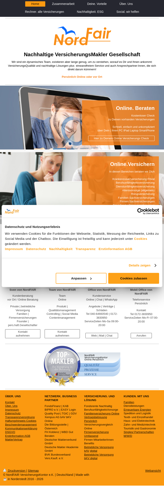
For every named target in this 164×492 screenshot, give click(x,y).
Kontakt (10, 402)
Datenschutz (36, 249)
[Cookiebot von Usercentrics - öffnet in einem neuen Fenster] (140, 211)
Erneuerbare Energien (137, 409)
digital (93, 450)
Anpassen (81, 278)
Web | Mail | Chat (101, 335)
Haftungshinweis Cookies (20, 420)
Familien (129, 402)
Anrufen (141, 335)
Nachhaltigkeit (61, 249)
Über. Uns (11, 405)
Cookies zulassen (133, 278)
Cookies (140, 238)
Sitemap (33, 470)
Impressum (14, 249)
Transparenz (86, 249)
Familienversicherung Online (101, 413)
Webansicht (153, 470)
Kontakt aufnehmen (23, 333)
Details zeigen (139, 265)
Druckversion (14, 470)
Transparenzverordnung (20, 417)
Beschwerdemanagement (21, 424)
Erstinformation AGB (115, 249)
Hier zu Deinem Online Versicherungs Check (121, 138)
